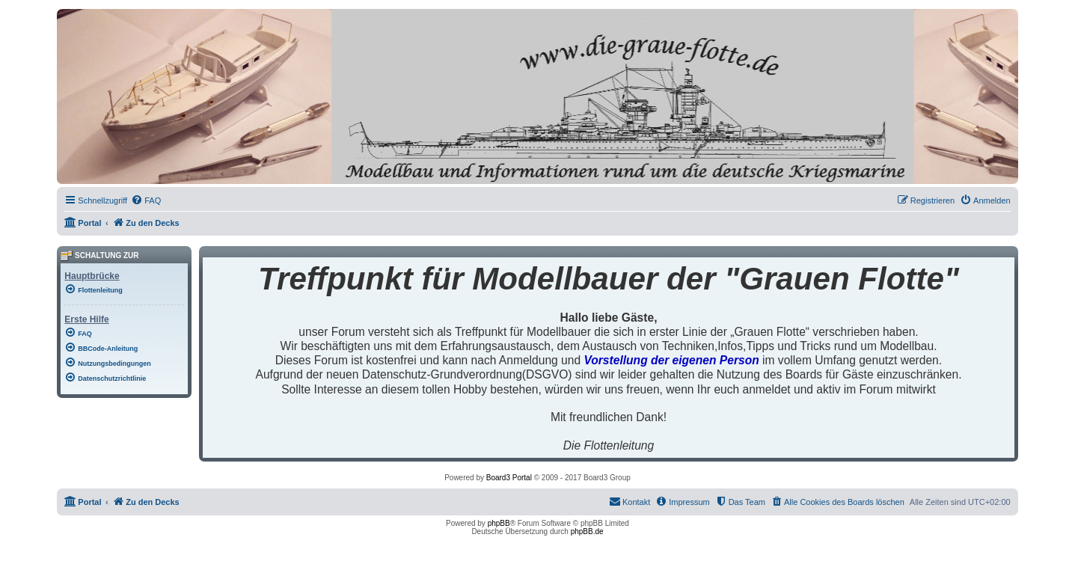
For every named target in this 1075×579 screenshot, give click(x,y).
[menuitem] (146, 200)
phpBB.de (587, 531)
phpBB (499, 523)
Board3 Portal (509, 478)
